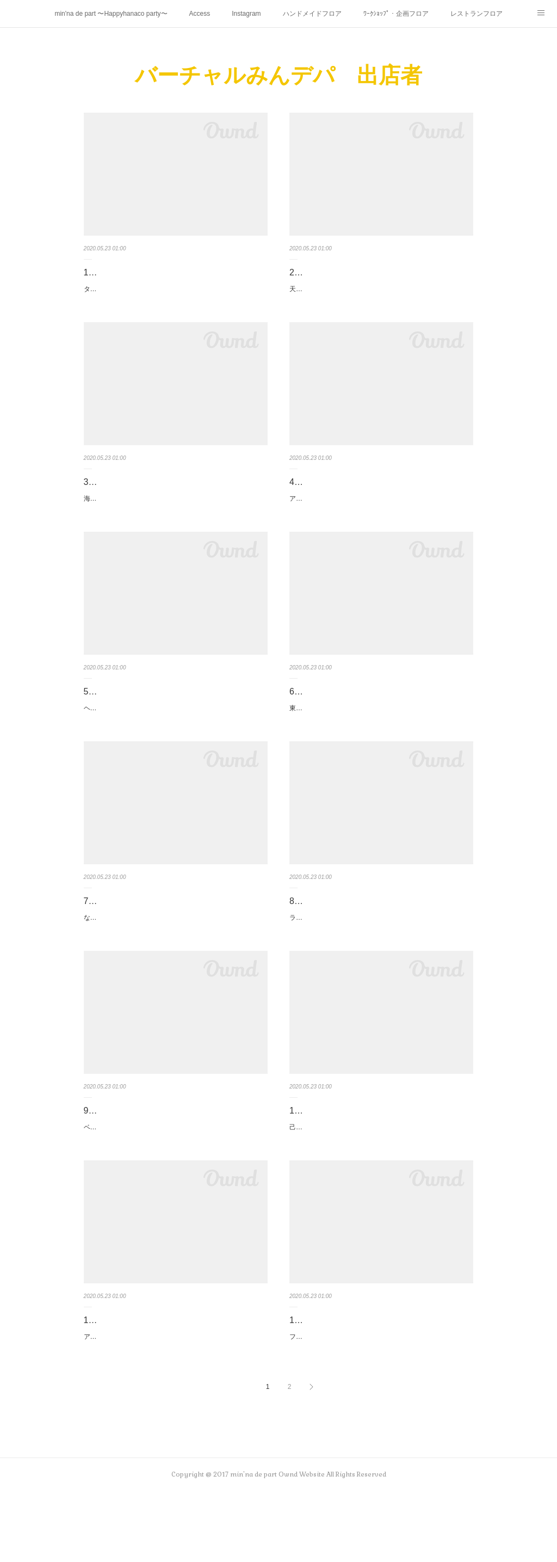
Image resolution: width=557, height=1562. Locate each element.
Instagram (246, 13)
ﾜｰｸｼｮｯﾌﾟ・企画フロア (396, 13)
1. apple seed (110, 272)
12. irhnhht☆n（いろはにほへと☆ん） (364, 1378)
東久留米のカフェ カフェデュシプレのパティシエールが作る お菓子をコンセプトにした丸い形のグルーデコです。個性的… (381, 737)
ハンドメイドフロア (312, 13)
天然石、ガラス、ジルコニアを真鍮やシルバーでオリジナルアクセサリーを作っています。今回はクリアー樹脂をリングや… (380, 295)
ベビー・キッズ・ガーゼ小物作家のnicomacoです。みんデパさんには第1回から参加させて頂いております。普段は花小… (174, 1180)
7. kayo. (99, 936)
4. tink (301, 493)
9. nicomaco (107, 1157)
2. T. (297, 272)
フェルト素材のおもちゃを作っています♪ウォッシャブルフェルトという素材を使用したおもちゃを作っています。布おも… (380, 1401)
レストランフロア (476, 13)
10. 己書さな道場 (322, 1157)
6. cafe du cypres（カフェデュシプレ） (366, 714)
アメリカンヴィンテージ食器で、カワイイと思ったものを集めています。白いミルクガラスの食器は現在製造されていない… (175, 1401)
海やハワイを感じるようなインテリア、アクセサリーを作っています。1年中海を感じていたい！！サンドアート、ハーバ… (175, 516)
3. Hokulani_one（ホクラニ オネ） (151, 493)
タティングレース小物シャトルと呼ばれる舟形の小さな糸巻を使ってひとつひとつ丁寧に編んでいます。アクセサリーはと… (175, 295)
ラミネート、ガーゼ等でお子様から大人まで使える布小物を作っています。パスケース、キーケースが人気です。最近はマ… (380, 959)
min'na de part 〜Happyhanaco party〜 (110, 13)
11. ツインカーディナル (130, 1378)
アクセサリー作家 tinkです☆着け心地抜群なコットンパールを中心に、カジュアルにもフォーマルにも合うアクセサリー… (380, 516)
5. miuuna (103, 714)
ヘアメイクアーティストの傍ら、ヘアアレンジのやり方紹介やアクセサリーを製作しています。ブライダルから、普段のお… (175, 737)
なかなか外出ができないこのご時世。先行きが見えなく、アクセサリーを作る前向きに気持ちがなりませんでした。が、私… (175, 959)
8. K (297, 936)
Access (200, 13)
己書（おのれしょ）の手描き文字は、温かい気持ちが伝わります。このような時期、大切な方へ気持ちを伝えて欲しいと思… (380, 1180)
